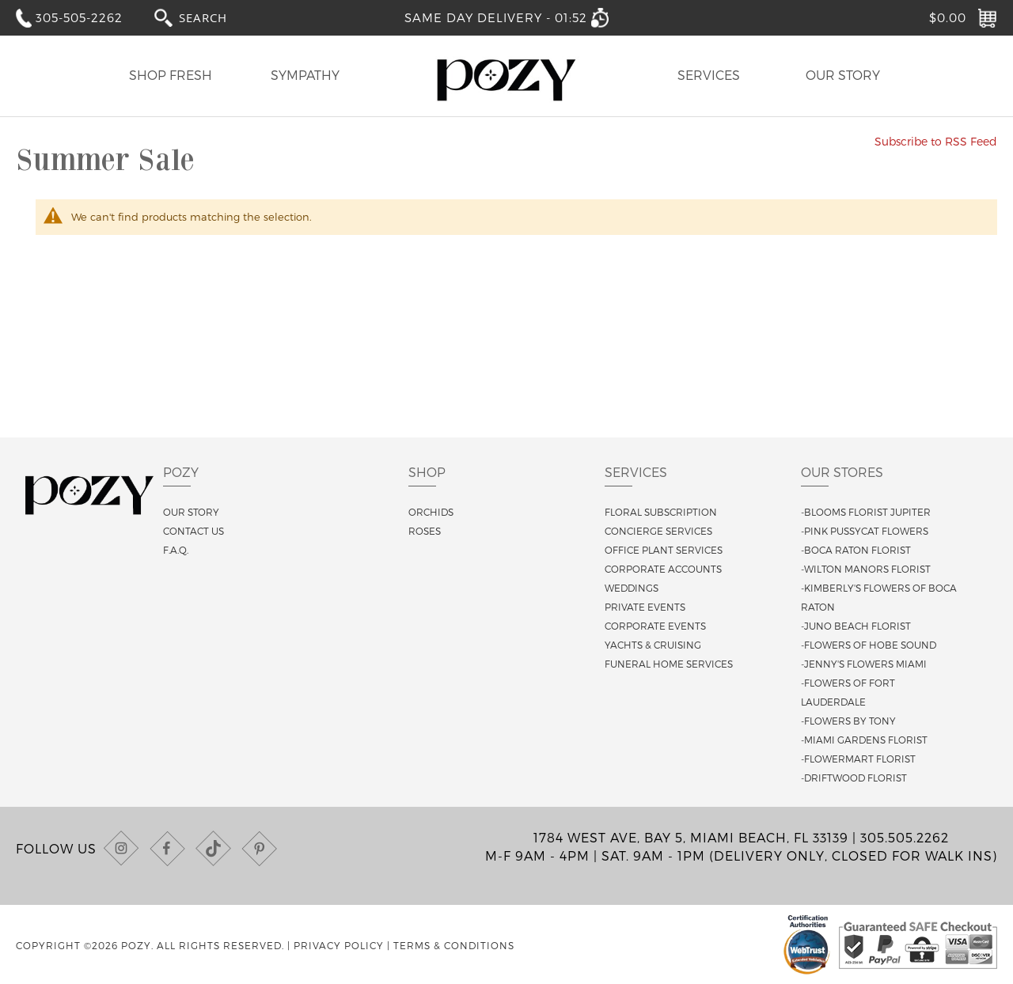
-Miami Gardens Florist (864, 739)
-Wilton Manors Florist (866, 568)
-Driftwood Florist (854, 777)
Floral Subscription (661, 511)
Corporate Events (655, 625)
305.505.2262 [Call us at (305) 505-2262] (904, 837)
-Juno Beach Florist (856, 625)
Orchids (430, 511)
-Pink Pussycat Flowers (864, 530)
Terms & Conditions (453, 945)
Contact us (193, 530)
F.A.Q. (175, 549)
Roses (424, 530)
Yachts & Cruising (653, 644)
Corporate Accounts (663, 568)
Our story (191, 511)
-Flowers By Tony (848, 720)
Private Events (645, 606)
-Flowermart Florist (858, 758)
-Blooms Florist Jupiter (866, 511)
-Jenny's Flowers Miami (864, 663)
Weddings (631, 587)
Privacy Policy (339, 945)
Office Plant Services (664, 549)
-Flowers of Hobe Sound (868, 644)
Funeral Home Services (669, 663)
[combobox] (217, 17)
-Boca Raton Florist (856, 549)
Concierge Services (658, 530)
